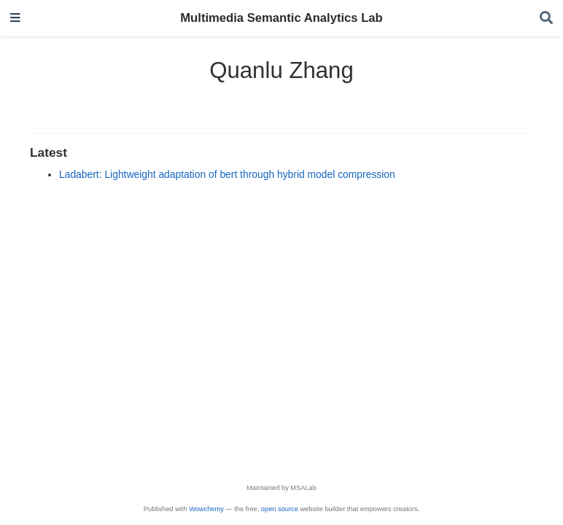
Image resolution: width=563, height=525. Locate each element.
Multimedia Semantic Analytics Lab (281, 18)
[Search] (546, 18)
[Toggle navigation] (15, 18)
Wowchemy (206, 509)
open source (279, 509)
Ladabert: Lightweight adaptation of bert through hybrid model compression (227, 174)
